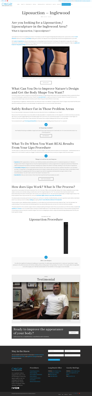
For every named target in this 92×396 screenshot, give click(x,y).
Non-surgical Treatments (36, 374)
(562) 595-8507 (79, 0)
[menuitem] (73, 4)
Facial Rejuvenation (34, 371)
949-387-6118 (71, 376)
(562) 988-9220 (53, 376)
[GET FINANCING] (46, 135)
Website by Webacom (32, 393)
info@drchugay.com (67, 0)
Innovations (32, 379)
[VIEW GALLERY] (46, 82)
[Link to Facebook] (2, 1)
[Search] (71, 4)
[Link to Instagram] (6, 1)
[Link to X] (4, 1)
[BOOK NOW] (74, 332)
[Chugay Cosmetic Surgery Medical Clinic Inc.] (7, 4)
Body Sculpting (33, 372)
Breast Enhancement (35, 381)
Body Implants (33, 376)
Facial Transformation (35, 378)
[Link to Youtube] (7, 1)
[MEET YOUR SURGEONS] (46, 179)
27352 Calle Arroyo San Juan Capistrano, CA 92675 (73, 372)
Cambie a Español (86, 0)
